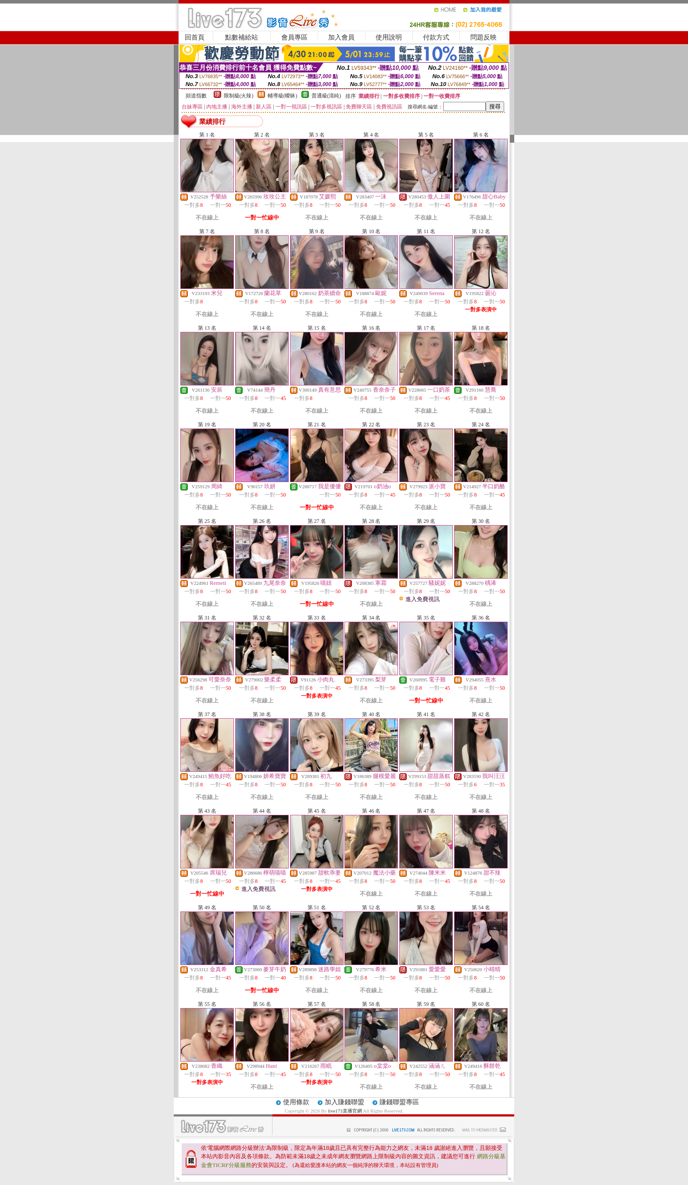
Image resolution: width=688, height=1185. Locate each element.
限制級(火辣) (239, 96)
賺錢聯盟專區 (399, 1102)
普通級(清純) (326, 96)
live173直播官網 (345, 1110)
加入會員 (341, 37)
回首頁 (194, 37)
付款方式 (436, 37)
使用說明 (389, 37)
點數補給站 (241, 37)
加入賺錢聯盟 (344, 1102)
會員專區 (294, 37)
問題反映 (483, 37)
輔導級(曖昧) (282, 96)
